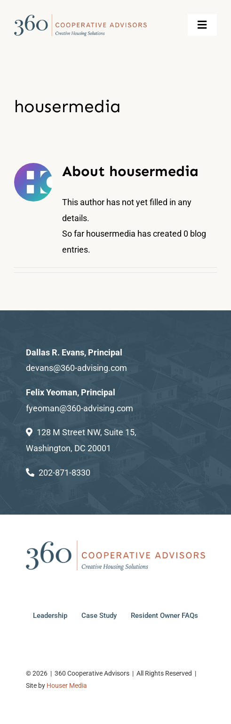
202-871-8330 (64, 473)
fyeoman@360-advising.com (79, 408)
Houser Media (67, 685)
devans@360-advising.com (76, 368)
